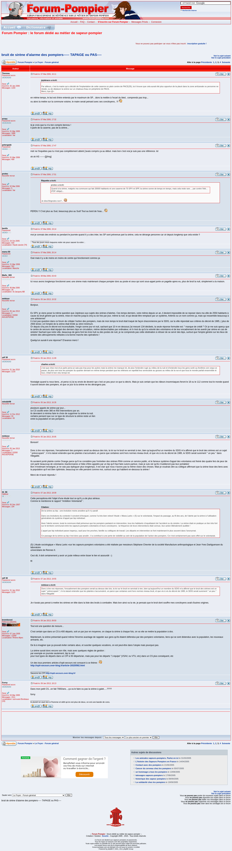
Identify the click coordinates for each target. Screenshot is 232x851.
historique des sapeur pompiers (151, 779)
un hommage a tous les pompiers (151, 772)
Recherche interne (189, 10)
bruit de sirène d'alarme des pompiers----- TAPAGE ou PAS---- (51, 55)
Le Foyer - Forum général (47, 62)
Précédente (206, 62)
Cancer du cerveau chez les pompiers (153, 768)
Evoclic (105, 836)
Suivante (226, 62)
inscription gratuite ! (197, 43)
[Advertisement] (44, 43)
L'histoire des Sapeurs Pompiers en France (156, 761)
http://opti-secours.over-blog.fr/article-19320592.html (57, 665)
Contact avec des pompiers (148, 765)
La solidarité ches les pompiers (150, 782)
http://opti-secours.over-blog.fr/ (60, 673)
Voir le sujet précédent (221, 58)
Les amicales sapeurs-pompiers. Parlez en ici (157, 758)
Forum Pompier (25, 62)
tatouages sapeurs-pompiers (149, 775)
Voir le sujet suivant (222, 56)
